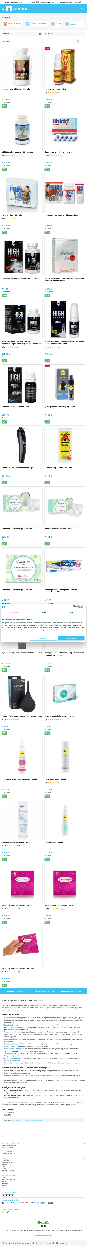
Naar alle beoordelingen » (43, 1235)
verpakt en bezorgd (70, 2)
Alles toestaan (71, 638)
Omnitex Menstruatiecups (17, 529)
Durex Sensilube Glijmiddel (16, 842)
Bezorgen (5, 1183)
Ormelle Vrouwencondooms (17, 905)
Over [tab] (72, 612)
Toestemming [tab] (15, 612)
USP (3, 1187)
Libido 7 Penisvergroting (17, 152)
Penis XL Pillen (12, 215)
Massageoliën (10, 1039)
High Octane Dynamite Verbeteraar (20, 278)
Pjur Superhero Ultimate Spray (59, 407)
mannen (68, 1063)
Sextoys (4, 1164)
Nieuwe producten (8, 1170)
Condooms (8, 1025)
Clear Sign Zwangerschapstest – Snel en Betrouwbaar (60, 591)
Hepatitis (7, 1115)
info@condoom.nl (9, 1153)
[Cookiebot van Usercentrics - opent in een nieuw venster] (76, 606)
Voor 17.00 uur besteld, (44, 2)
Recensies (5, 1185)
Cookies (40, 1243)
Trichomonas (9, 1112)
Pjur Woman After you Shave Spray (19, 779)
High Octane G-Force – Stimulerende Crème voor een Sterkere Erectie (64, 342)
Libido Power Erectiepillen (58, 152)
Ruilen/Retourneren (8, 1179)
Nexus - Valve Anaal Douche (22, 716)
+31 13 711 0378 (7, 1151)
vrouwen (77, 1063)
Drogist (4, 1166)
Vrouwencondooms (12, 1032)
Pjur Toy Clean (53, 842)
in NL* (13, 2)
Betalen (4, 1181)
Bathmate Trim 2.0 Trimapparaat (18, 468)
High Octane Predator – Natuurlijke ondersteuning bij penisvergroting (22, 342)
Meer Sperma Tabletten (16, 89)
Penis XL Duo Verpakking (61, 215)
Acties (4, 1168)
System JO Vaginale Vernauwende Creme (22, 653)
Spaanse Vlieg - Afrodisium (58, 468)
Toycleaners (9, 1053)
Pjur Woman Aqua (55, 779)
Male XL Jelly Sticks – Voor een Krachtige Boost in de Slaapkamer (64, 279)
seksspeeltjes (34, 1053)
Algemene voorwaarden (27, 1243)
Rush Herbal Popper (55, 89)
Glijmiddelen (9, 1018)
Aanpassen (43, 638)
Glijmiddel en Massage (9, 1162)
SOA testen (8, 1063)
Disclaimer (12, 1243)
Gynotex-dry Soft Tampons (59, 716)
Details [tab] (43, 612)
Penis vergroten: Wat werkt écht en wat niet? (28, 1120)
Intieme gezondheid (12, 1058)
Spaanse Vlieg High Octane (16, 407)
